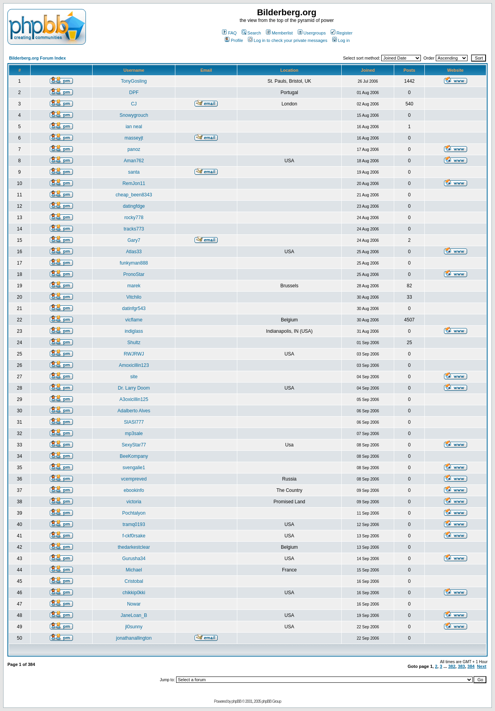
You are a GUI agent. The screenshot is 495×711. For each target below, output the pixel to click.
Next (481, 666)
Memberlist (279, 33)
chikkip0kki (133, 592)
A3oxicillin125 (134, 399)
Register (342, 33)
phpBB (236, 701)
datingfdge (134, 206)
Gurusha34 (134, 558)
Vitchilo (133, 297)
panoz (133, 149)
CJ (134, 104)
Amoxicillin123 (134, 365)
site (134, 376)
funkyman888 (134, 263)
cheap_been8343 (134, 195)
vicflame (133, 320)
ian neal (134, 126)
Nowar (134, 604)
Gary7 (133, 240)
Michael (134, 570)
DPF (133, 92)
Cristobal (134, 581)
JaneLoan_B (134, 615)
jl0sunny (133, 626)
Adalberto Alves (134, 411)
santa (134, 172)
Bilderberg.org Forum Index (37, 58)
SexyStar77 (134, 445)
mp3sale (134, 433)
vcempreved (134, 479)
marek (133, 285)
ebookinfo (134, 490)
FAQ (229, 33)
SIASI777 (134, 422)
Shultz (133, 342)
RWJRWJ (134, 354)
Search (251, 33)
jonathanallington (134, 638)
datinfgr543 (134, 308)
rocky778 (134, 217)
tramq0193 (134, 524)
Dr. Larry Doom (134, 388)
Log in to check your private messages (288, 40)
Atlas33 (134, 251)
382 (451, 666)
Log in (341, 40)
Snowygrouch (134, 115)
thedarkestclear (134, 547)
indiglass (134, 331)
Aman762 (134, 160)
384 (471, 666)
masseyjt (134, 138)
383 (461, 666)
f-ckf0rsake (134, 536)
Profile (234, 40)
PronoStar (133, 274)
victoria (133, 501)
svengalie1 (134, 467)
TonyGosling (134, 81)
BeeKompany (134, 456)
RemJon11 (133, 183)
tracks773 (134, 229)
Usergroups (312, 33)
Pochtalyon (134, 513)
